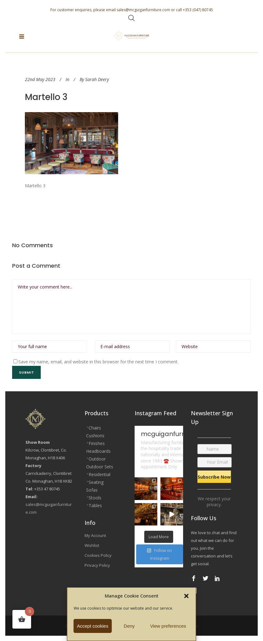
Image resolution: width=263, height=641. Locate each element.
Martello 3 (46, 97)
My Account (95, 535)
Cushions (95, 436)
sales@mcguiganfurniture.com (143, 9)
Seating (96, 482)
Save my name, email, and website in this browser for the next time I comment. (98, 362)
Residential (99, 474)
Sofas (92, 490)
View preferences (168, 626)
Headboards (98, 451)
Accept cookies (92, 626)
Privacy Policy (97, 565)
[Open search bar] (131, 18)
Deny (129, 626)
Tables (95, 505)
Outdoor (97, 459)
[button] (186, 596)
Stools (95, 498)
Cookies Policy (98, 555)
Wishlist (92, 545)
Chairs (95, 428)
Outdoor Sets (99, 467)
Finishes (97, 443)
